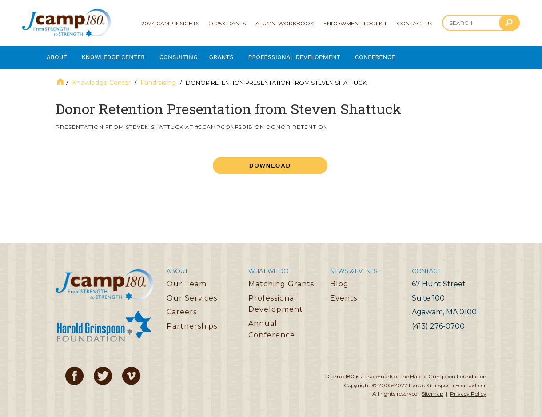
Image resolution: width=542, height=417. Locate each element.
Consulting (186, 55)
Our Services (192, 295)
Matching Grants (281, 281)
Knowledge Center (117, 55)
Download (270, 162)
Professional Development (308, 55)
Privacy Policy (468, 390)
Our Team (187, 281)
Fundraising (158, 80)
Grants (231, 55)
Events (343, 295)
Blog (339, 281)
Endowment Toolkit (355, 23)
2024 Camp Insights (170, 23)
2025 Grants (227, 23)
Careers (182, 309)
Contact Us (414, 23)
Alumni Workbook (284, 23)
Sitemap (432, 390)
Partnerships (192, 323)
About (57, 55)
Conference (393, 55)
